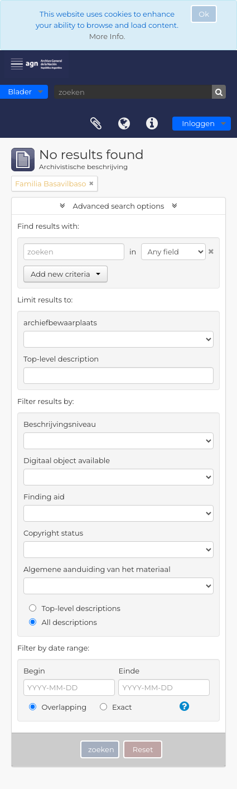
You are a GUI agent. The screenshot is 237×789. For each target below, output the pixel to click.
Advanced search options (118, 205)
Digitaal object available (66, 460)
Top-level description (61, 358)
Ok (204, 13)
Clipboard (96, 124)
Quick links (152, 124)
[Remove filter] (91, 183)
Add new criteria (65, 274)
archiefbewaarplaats (60, 322)
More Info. (107, 36)
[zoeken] (140, 92)
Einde (128, 670)
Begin (34, 670)
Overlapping (57, 707)
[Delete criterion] (210, 249)
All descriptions (63, 622)
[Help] (183, 706)
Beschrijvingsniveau (59, 424)
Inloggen (198, 123)
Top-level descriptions (74, 608)
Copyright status (53, 532)
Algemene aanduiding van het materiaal (97, 569)
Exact (116, 707)
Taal (124, 124)
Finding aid (44, 496)
